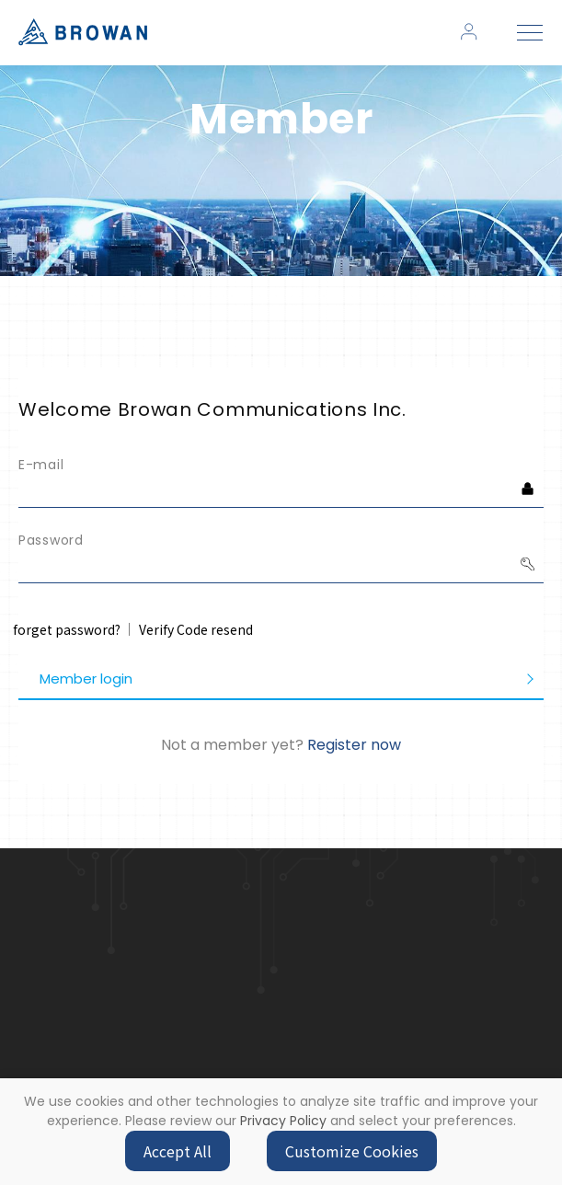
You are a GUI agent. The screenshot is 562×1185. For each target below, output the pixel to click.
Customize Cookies (352, 1151)
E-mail (40, 464)
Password (51, 540)
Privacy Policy (283, 1120)
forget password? (66, 629)
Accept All (177, 1151)
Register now (354, 744)
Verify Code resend (196, 629)
